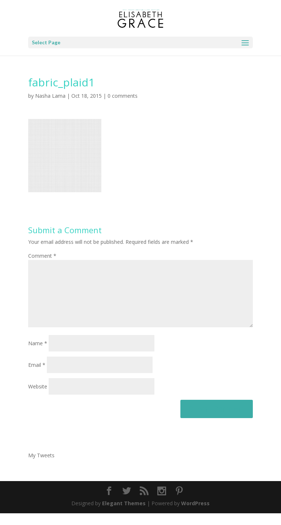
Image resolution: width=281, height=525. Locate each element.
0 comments (123, 95)
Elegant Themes (124, 514)
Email (36, 376)
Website (37, 398)
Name (37, 354)
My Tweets (41, 466)
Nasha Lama (50, 95)
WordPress (195, 514)
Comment (42, 255)
